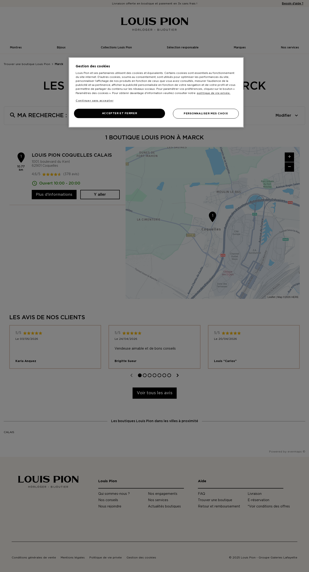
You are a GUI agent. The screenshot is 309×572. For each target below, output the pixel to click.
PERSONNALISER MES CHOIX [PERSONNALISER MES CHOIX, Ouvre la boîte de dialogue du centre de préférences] (206, 113)
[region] (156, 92)
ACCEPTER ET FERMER (119, 113)
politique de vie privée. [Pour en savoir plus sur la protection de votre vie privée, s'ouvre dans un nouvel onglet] (213, 93)
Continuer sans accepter (94, 100)
